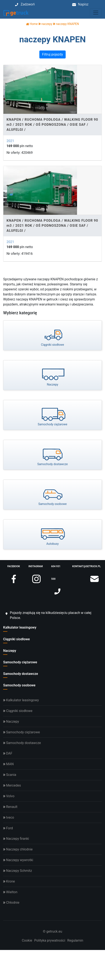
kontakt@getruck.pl (86, 569)
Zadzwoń (28, 4)
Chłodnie (11, 903)
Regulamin (75, 940)
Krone (9, 881)
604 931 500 (56, 575)
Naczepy (9, 651)
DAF (7, 753)
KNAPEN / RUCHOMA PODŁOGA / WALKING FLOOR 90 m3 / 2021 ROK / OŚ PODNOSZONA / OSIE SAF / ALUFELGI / (52, 125)
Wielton (10, 892)
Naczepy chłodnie (18, 849)
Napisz (83, 4)
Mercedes (12, 785)
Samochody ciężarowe (20, 662)
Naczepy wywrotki (18, 860)
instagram (35, 569)
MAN (8, 764)
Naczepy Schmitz (17, 871)
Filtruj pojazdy (52, 54)
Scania (9, 775)
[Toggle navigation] (96, 12)
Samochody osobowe (19, 685)
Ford (8, 828)
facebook (13, 569)
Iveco (8, 817)
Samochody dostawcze (20, 674)
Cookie (27, 940)
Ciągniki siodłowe (16, 639)
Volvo (9, 796)
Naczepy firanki (16, 839)
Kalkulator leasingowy (19, 627)
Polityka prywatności (49, 940)
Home (32, 24)
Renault (10, 807)
